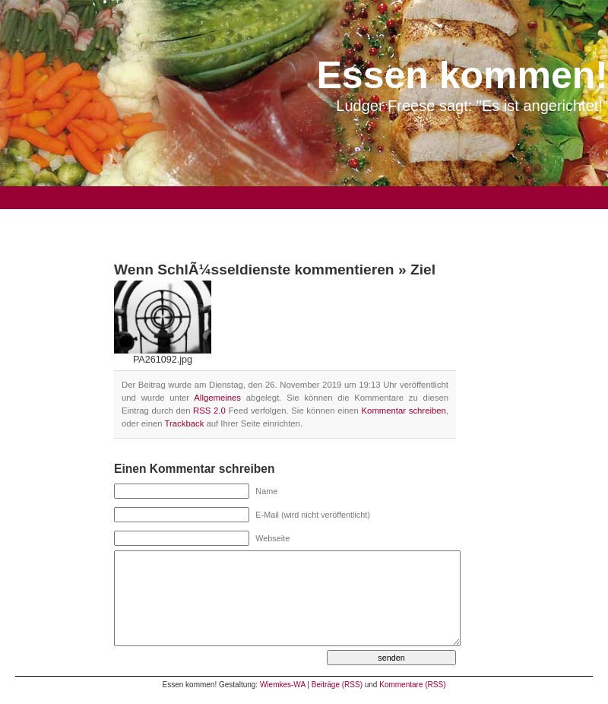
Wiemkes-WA (283, 684)
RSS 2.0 (209, 410)
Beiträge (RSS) (337, 684)
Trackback (184, 423)
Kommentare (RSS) (412, 684)
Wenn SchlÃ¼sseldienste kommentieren (254, 269)
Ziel (422, 269)
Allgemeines (217, 397)
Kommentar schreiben (404, 410)
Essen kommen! (462, 75)
